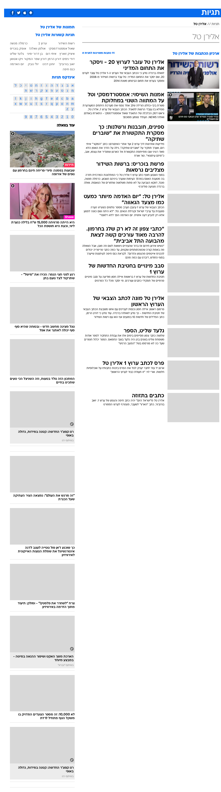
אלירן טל (195, 24)
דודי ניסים (64, 59)
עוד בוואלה (62, 125)
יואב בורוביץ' (63, 64)
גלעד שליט (13, 53)
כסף (129, 4)
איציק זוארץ (63, 53)
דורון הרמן (50, 59)
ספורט (166, 4)
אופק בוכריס (14, 48)
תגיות (211, 24)
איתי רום (47, 53)
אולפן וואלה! (33, 48)
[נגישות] (6, 4)
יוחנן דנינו (44, 64)
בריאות (105, 4)
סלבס (140, 4)
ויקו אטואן (12, 59)
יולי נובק (29, 64)
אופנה (62, 4)
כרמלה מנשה (14, 43)
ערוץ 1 (38, 43)
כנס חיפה (64, 69)
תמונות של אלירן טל (53, 27)
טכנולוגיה (77, 4)
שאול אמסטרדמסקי (58, 48)
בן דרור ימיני (31, 53)
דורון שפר (36, 59)
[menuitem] (163, 4)
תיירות (92, 4)
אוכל (118, 4)
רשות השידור (62, 43)
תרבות (153, 4)
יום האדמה (13, 64)
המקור (24, 59)
